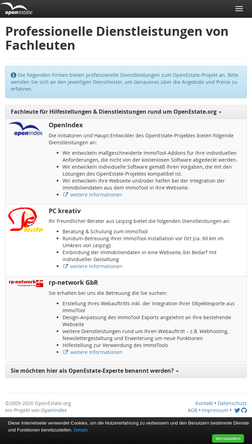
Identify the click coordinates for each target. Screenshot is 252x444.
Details (81, 430)
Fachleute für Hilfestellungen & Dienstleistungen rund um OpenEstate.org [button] (116, 111)
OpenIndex (54, 410)
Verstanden (228, 438)
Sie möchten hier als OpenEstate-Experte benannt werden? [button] (95, 370)
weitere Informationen (92, 194)
